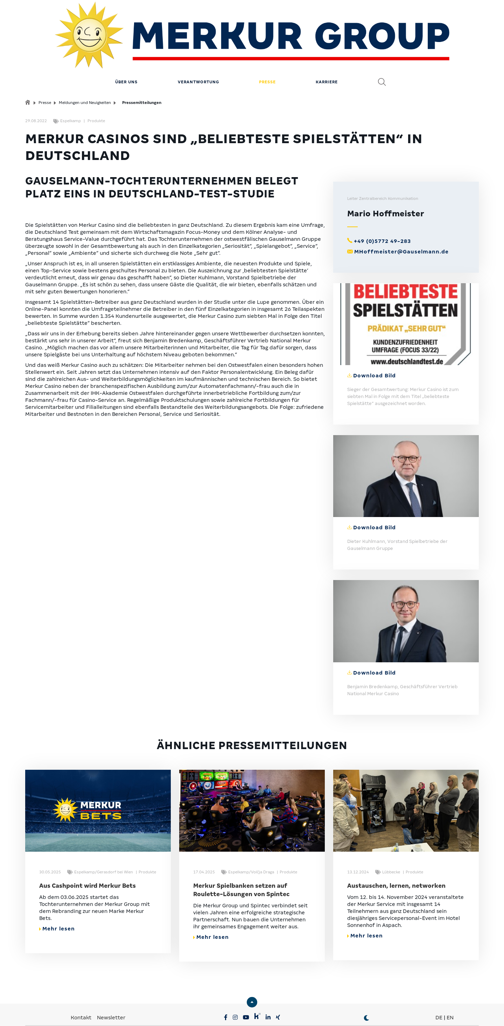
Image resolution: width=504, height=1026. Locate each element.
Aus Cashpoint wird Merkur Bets (87, 850)
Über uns (126, 47)
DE (438, 982)
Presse (267, 47)
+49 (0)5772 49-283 (382, 206)
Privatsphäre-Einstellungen (109, 1012)
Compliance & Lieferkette (252, 1012)
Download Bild (374, 341)
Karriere (327, 47)
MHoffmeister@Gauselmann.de (401, 217)
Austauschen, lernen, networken (396, 850)
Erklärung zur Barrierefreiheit (326, 1012)
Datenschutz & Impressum (182, 1012)
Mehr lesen (57, 893)
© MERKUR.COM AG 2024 (398, 1012)
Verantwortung (198, 47)
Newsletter (111, 982)
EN (450, 982)
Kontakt (82, 982)
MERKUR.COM (229, 1001)
